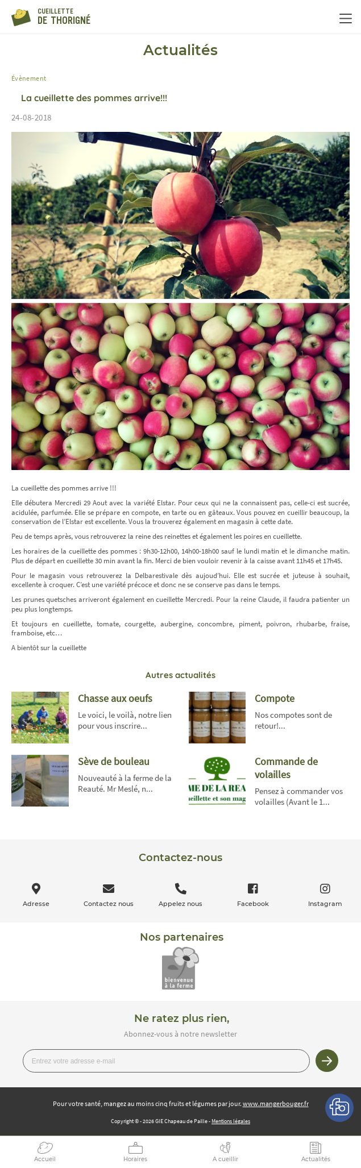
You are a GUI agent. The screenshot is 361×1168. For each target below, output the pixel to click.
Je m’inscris (327, 1060)
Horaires (135, 1159)
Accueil (45, 1159)
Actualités (315, 1159)
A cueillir (225, 1159)
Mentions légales (230, 1121)
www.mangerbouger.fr (276, 1103)
